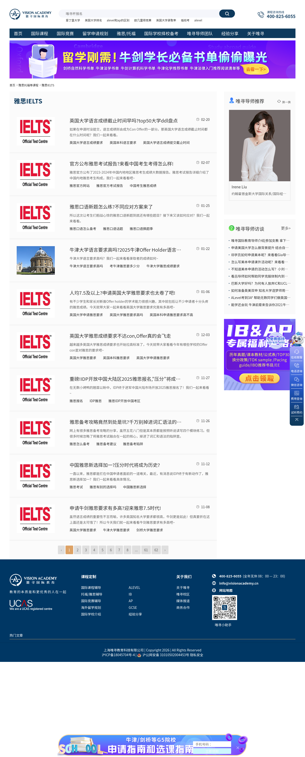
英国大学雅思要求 (83, 357)
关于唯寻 (183, 587)
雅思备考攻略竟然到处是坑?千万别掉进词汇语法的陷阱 (126, 421)
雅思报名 (76, 400)
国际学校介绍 (91, 614)
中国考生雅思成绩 (143, 185)
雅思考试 (76, 486)
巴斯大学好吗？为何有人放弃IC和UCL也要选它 (266, 283)
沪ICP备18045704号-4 (118, 654)
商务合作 (183, 607)
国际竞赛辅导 (91, 600)
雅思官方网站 (80, 185)
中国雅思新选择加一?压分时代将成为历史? (115, 464)
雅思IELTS (47, 85)
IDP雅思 (96, 400)
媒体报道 (183, 600)
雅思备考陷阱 (133, 443)
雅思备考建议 (106, 443)
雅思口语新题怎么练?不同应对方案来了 (111, 206)
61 (146, 549)
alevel (198, 20)
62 (156, 549)
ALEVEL (134, 587)
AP (131, 600)
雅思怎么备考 (80, 443)
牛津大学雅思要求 (116, 529)
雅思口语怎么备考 (83, 228)
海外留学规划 (91, 607)
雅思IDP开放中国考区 (124, 400)
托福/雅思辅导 (91, 594)
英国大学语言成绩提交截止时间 (166, 142)
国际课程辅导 (91, 587)
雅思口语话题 (113, 228)
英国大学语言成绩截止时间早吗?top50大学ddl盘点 (124, 120)
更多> (286, 228)
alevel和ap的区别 (118, 20)
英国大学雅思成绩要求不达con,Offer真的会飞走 (120, 335)
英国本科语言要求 (123, 142)
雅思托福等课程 (28, 85)
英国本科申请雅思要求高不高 (171, 314)
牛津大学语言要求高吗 (86, 266)
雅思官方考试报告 (109, 185)
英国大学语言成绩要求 (86, 142)
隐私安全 (196, 654)
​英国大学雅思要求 (83, 529)
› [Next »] (164, 549)
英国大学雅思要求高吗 (126, 314)
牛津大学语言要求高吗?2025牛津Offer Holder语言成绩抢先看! (126, 249)
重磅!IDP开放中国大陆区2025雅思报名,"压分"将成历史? (126, 378)
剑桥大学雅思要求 (149, 529)
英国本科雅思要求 (116, 357)
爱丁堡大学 (73, 20)
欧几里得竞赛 (142, 20)
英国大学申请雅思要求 (86, 314)
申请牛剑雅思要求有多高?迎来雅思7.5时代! (115, 507)
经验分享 (135, 614)
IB (130, 594)
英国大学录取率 (166, 20)
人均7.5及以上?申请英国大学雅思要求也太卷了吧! (122, 292)
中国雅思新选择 (134, 486)
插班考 (185, 20)
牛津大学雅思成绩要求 (163, 266)
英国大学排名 (93, 20)
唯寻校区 (183, 594)
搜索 (227, 13)
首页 (12, 85)
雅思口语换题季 (141, 228)
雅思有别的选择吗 (103, 486)
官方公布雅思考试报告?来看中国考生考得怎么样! (121, 163)
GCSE (133, 607)
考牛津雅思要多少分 (125, 266)
